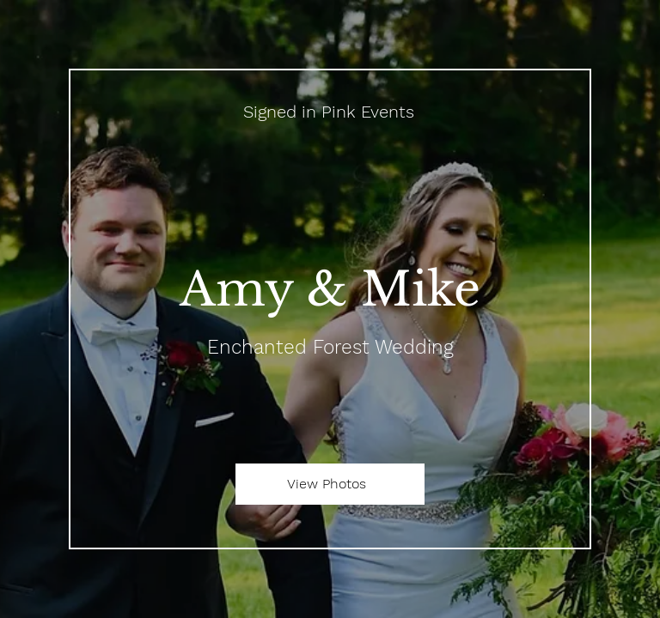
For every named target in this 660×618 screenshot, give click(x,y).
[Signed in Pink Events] (330, 111)
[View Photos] (330, 484)
